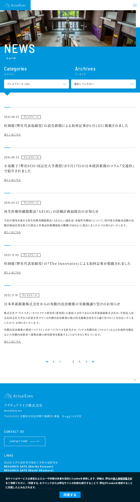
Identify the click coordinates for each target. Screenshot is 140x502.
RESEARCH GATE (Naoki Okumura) (29, 470)
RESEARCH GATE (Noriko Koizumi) (28, 466)
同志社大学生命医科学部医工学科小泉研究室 (31, 462)
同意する (70, 494)
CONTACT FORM (24, 441)
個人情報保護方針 (122, 478)
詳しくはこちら (12, 134)
